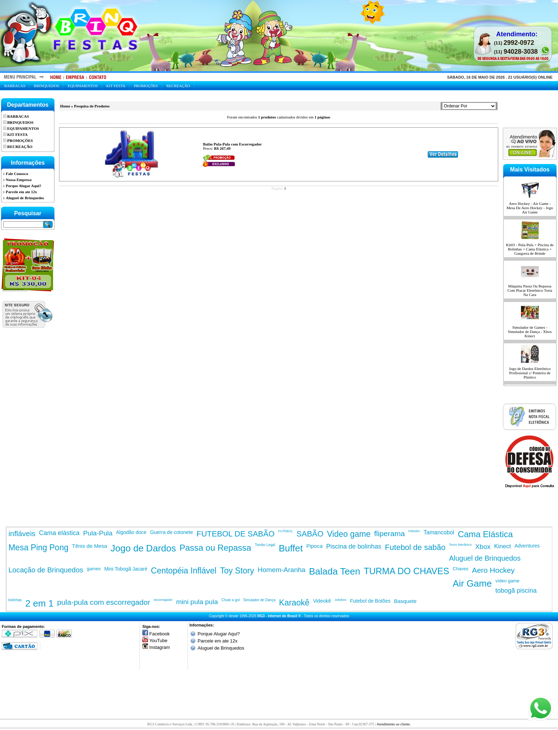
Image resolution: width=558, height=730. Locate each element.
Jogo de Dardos (143, 548)
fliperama (389, 533)
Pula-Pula (97, 533)
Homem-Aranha (281, 569)
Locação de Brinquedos (46, 570)
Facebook (159, 633)
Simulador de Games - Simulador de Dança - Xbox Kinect (530, 331)
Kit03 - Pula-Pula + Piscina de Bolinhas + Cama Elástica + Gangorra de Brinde (530, 249)
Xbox (482, 546)
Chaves (460, 568)
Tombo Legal (265, 545)
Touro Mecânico (460, 544)
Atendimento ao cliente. (394, 724)
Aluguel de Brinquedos (485, 558)
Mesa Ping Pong (39, 547)
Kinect (502, 546)
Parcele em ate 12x (217, 641)
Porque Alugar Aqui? (219, 633)
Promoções (146, 86)
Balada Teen (334, 571)
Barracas (14, 86)
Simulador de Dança (259, 600)
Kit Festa (116, 86)
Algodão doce (131, 532)
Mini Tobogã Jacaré (125, 569)
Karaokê (294, 602)
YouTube (158, 640)
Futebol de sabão (415, 547)
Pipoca (314, 546)
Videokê (322, 601)
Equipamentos (83, 86)
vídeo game (507, 580)
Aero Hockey (493, 570)
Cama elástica (59, 532)
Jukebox (341, 600)
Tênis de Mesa (89, 546)
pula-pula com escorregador (103, 602)
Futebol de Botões (370, 601)
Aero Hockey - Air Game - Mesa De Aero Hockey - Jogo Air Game (530, 207)
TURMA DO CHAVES (406, 571)
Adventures (527, 546)
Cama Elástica (485, 534)
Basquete (405, 601)
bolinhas (15, 600)
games (94, 568)
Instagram (159, 647)
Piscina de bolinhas (353, 546)
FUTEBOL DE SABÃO (235, 533)
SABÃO (309, 533)
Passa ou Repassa (215, 547)
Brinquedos (46, 86)
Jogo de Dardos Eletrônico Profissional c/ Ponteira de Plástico (530, 372)
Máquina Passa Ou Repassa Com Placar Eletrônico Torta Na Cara (529, 290)
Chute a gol (230, 600)
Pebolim (414, 531)
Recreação (178, 86)
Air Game (472, 583)
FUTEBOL (285, 531)
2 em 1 (39, 603)
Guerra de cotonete (171, 532)
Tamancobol (438, 532)
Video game (348, 534)
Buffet (290, 548)
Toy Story (237, 570)
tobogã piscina (516, 590)
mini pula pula (197, 601)
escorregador (163, 600)
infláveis (22, 533)
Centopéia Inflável (183, 570)
